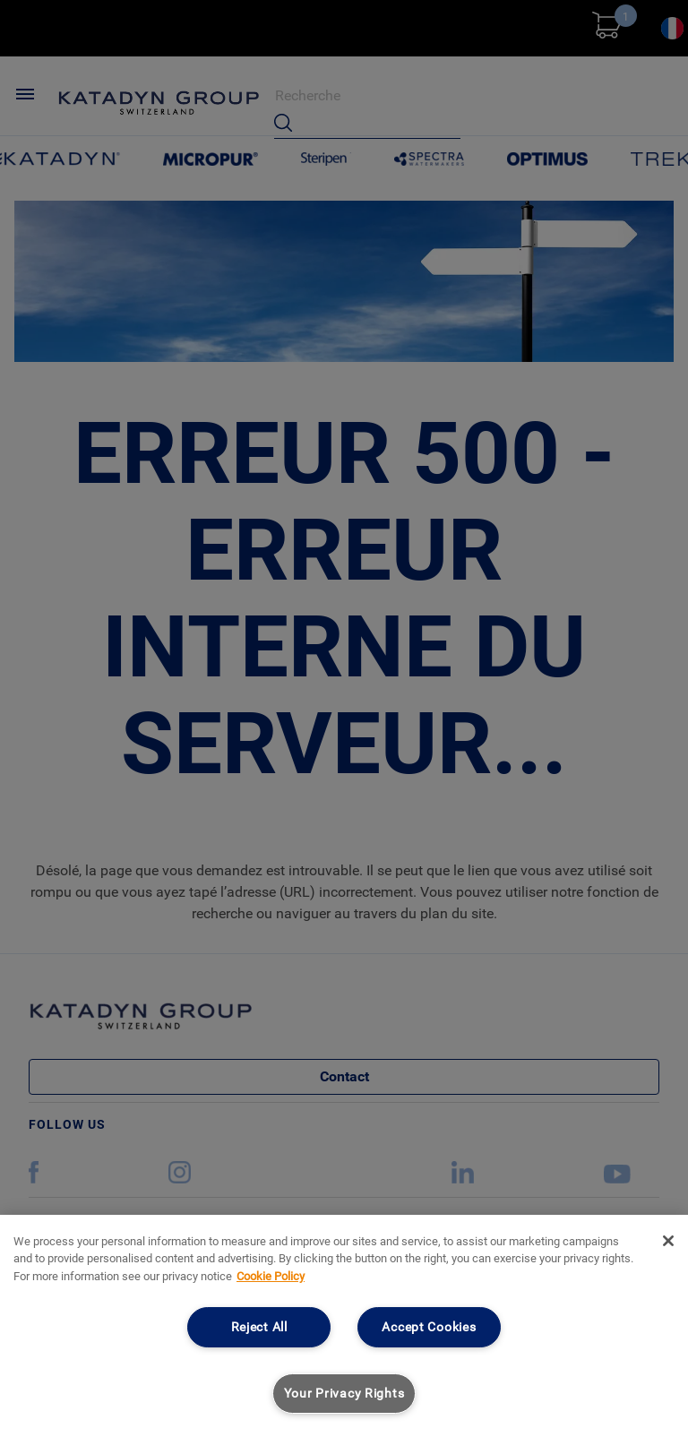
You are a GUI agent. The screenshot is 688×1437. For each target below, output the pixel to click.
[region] (344, 1326)
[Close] (668, 1241)
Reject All (259, 1327)
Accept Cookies (429, 1327)
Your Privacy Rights (344, 1393)
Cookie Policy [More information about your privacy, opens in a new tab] (270, 1276)
